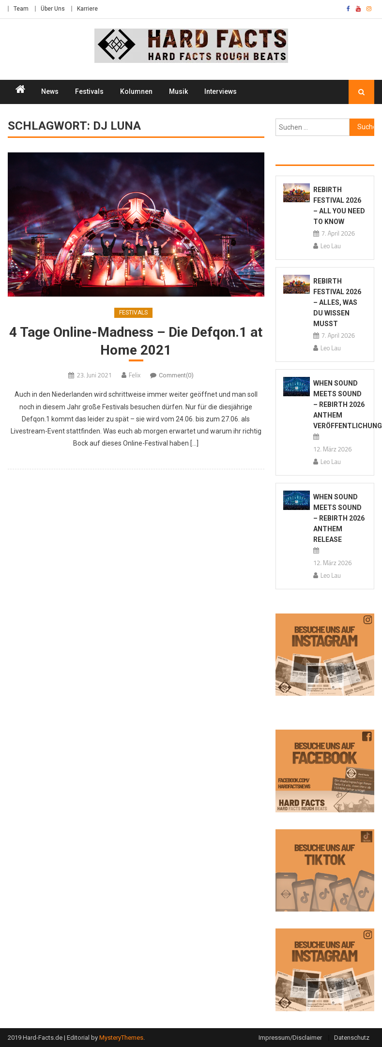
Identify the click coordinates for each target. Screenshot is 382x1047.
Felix (135, 375)
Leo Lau (331, 246)
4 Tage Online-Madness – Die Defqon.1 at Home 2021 (135, 341)
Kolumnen (136, 91)
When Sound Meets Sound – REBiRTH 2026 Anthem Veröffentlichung (347, 404)
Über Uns (53, 8)
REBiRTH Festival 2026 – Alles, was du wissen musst (337, 302)
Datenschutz (351, 1037)
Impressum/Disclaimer (290, 1037)
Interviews (220, 91)
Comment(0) (176, 375)
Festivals (89, 91)
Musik (178, 91)
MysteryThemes (121, 1037)
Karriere (87, 8)
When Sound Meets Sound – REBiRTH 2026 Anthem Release (339, 518)
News (50, 91)
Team (21, 8)
